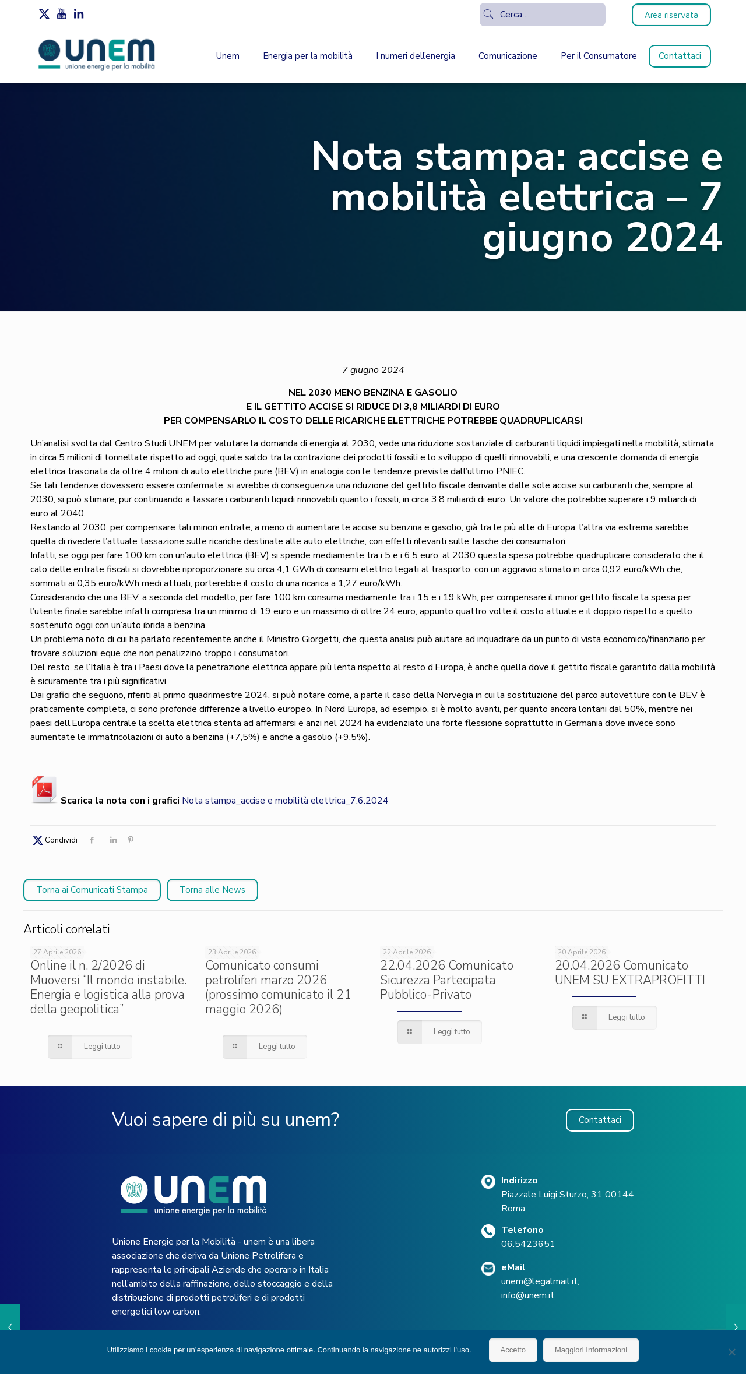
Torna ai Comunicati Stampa (92, 890)
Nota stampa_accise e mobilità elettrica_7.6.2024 (285, 800)
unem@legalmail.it (539, 1281)
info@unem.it (527, 1295)
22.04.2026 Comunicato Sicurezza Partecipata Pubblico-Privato (446, 980)
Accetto (513, 1349)
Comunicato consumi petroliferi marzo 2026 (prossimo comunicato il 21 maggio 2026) (278, 987)
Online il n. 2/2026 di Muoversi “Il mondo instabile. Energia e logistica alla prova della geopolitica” (108, 987)
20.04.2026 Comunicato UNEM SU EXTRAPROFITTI (630, 972)
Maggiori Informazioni (591, 1349)
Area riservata (671, 15)
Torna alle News (212, 890)
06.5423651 (528, 1244)
